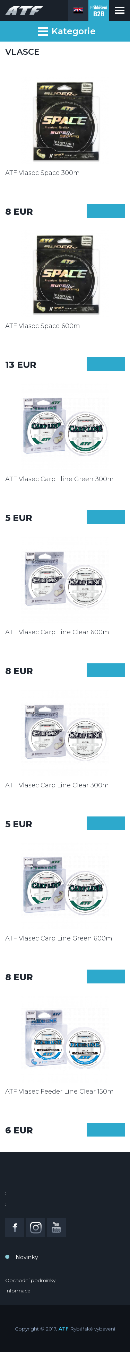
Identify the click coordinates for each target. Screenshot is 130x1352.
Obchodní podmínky (30, 1280)
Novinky (27, 1257)
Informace (18, 1291)
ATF (64, 1329)
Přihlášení (98, 12)
